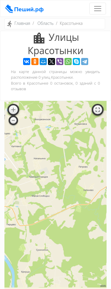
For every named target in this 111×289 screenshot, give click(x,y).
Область (45, 23)
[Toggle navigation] (97, 8)
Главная (22, 23)
